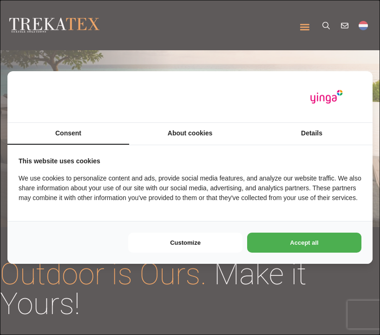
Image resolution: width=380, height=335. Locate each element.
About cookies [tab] (190, 133)
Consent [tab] (68, 133)
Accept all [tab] (304, 242)
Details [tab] (311, 133)
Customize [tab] (185, 242)
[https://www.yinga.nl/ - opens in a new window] (326, 97)
